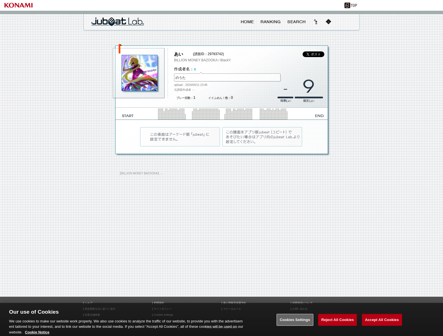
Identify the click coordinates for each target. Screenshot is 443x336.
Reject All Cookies (337, 321)
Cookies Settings (295, 321)
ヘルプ (88, 303)
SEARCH (296, 21)
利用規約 (159, 303)
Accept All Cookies (382, 321)
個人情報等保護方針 (234, 303)
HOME (247, 21)
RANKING (270, 21)
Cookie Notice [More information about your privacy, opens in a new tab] (37, 333)
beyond (316, 21)
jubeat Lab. (117, 21)
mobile (328, 21)
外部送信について (302, 303)
